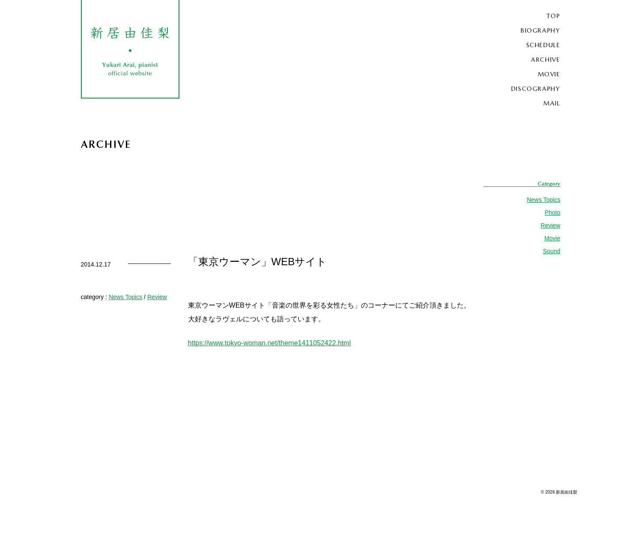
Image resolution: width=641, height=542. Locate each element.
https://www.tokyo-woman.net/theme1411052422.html (269, 343)
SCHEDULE (543, 45)
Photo (553, 212)
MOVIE (549, 74)
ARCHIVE (545, 59)
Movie (552, 238)
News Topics (543, 199)
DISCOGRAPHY (536, 89)
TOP (553, 16)
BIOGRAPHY (540, 30)
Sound (551, 251)
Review (551, 225)
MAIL (551, 103)
